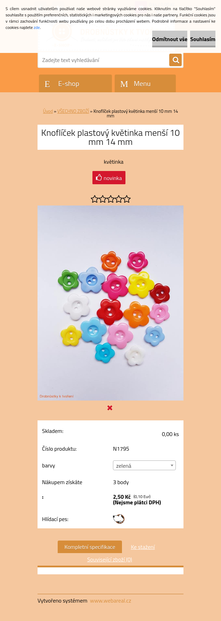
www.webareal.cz (110, 600)
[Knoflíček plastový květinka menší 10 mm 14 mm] (110, 208)
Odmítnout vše (170, 39)
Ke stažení (143, 547)
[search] (175, 60)
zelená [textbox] (123, 465)
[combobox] (144, 465)
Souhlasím (202, 39)
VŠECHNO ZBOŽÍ (73, 111)
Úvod (48, 111)
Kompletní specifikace (90, 547)
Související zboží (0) (109, 559)
